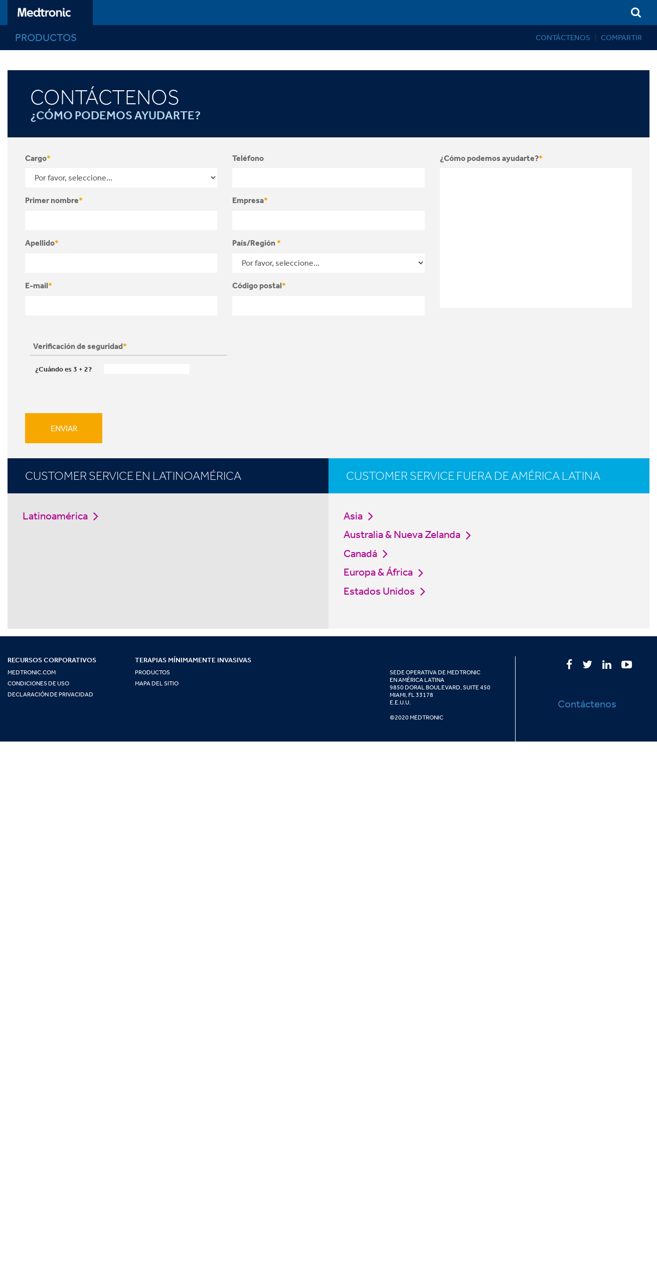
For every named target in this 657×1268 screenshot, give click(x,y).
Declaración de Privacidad (50, 694)
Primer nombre (54, 200)
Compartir (621, 37)
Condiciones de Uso (38, 683)
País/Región (256, 243)
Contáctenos (563, 37)
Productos (152, 672)
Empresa (250, 200)
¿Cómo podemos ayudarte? (491, 158)
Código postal (259, 285)
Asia (361, 515)
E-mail (38, 285)
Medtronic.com (32, 672)
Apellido (42, 243)
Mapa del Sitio (157, 683)
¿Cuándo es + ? (63, 369)
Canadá (368, 553)
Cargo (38, 158)
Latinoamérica (63, 515)
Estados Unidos (387, 591)
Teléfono (248, 158)
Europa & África (386, 572)
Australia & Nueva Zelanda (410, 534)
